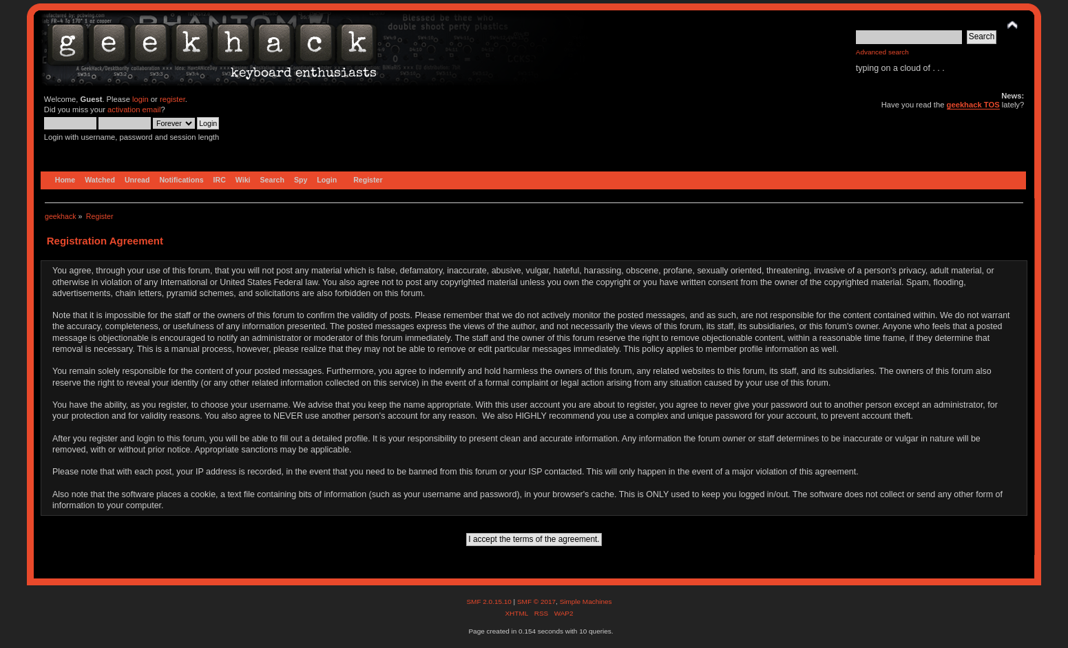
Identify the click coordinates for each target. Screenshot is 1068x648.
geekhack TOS (973, 105)
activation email (133, 109)
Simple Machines (586, 601)
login (140, 99)
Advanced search (882, 52)
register (172, 99)
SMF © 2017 (536, 601)
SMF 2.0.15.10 (489, 601)
